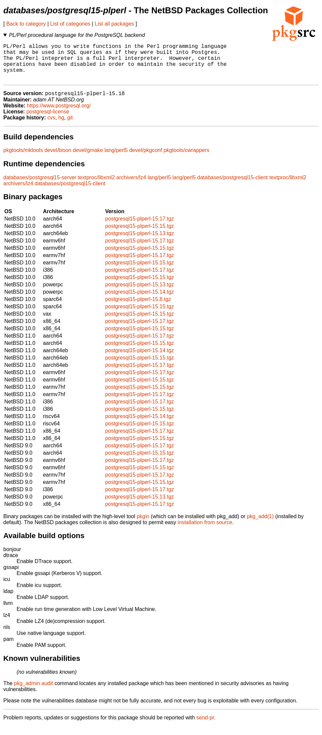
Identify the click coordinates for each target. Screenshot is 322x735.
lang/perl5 (116, 159)
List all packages (114, 24)
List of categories (70, 24)
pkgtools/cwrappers (186, 159)
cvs (51, 126)
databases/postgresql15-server (39, 186)
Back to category (26, 24)
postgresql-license (47, 120)
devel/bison (58, 159)
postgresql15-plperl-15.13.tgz (139, 242)
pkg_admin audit (33, 692)
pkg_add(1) (260, 525)
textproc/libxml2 (96, 186)
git (70, 126)
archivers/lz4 (131, 186)
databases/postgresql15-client (232, 186)
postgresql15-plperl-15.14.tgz (139, 301)
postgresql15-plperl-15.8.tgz (138, 308)
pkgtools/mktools (23, 159)
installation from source (204, 531)
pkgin (143, 525)
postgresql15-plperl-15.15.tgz (139, 235)
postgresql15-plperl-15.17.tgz (139, 227)
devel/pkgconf (145, 159)
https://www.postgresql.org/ (59, 114)
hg (61, 126)
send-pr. (206, 726)
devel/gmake (88, 159)
